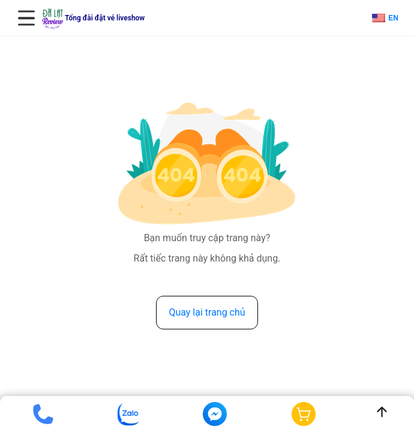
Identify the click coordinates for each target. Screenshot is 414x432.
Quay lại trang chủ (207, 312)
